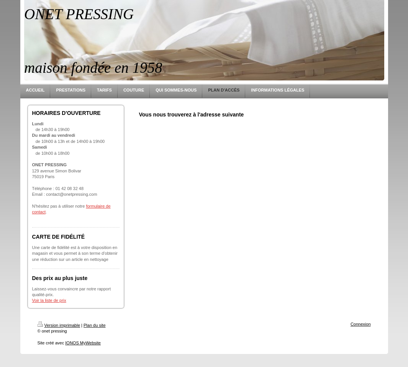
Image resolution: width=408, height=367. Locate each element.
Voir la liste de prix (49, 300)
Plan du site (94, 325)
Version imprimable (59, 325)
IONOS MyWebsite (83, 343)
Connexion (361, 324)
